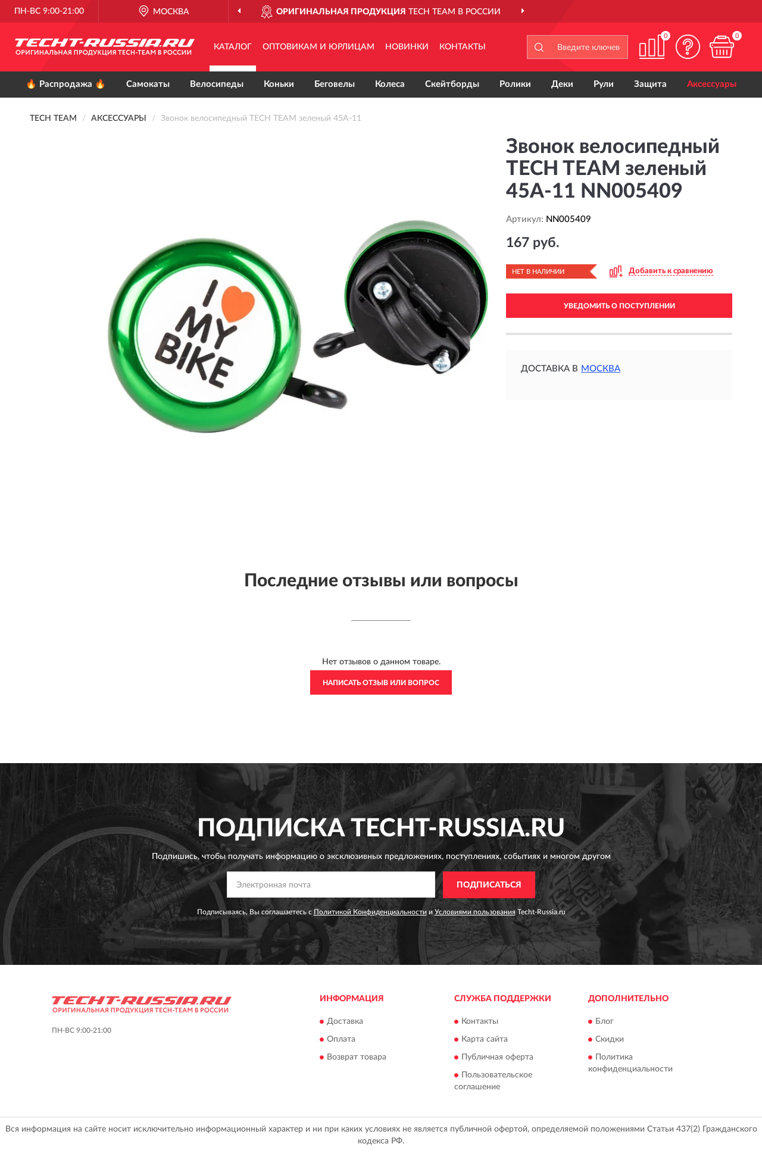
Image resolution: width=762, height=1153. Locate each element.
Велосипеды (216, 84)
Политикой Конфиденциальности (370, 911)
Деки (562, 84)
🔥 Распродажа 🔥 (66, 84)
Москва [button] (600, 368)
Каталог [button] (233, 47)
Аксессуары (711, 84)
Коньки (279, 84)
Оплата (341, 1040)
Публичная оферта (497, 1058)
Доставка (345, 1022)
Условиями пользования (475, 911)
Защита (650, 84)
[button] (687, 47)
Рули (604, 84)
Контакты (462, 47)
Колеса (390, 84)
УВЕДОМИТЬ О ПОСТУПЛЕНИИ (619, 306)
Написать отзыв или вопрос (381, 682)
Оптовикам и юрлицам (318, 47)
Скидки (609, 1040)
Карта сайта (484, 1040)
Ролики (515, 84)
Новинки (407, 47)
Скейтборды (452, 84)
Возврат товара (356, 1058)
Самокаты (148, 84)
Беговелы (334, 84)
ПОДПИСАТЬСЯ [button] (489, 885)
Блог (604, 1022)
